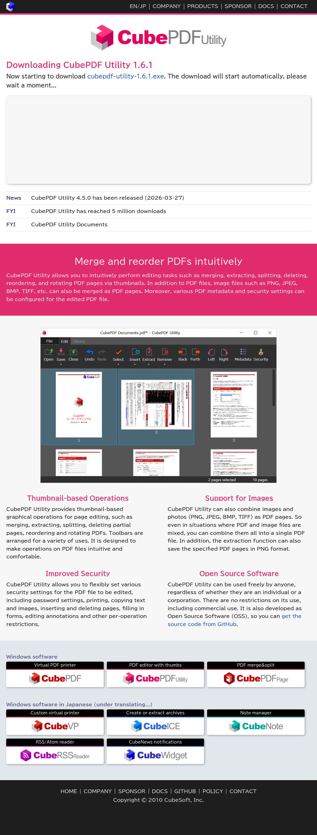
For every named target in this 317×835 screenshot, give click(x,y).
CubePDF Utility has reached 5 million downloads (98, 211)
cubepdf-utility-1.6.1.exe (125, 76)
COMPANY (167, 6)
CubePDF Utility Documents (69, 224)
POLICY (212, 791)
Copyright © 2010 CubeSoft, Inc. (158, 799)
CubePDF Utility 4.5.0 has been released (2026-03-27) (107, 197)
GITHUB (185, 791)
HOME (69, 791)
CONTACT (293, 6)
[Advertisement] (158, 139)
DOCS (266, 6)
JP (143, 6)
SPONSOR (238, 6)
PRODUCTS (202, 6)
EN (133, 6)
